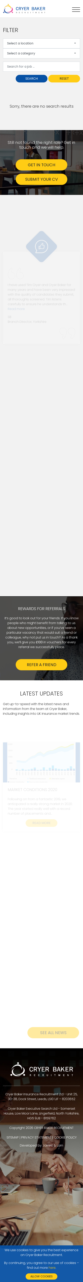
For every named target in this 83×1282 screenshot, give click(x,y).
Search (31, 78)
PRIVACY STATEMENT (36, 1137)
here (52, 1267)
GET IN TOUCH (41, 165)
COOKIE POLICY (65, 1137)
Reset (64, 78)
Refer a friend (41, 665)
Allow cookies (41, 1276)
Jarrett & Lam (52, 1145)
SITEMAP (13, 1137)
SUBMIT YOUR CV (41, 179)
